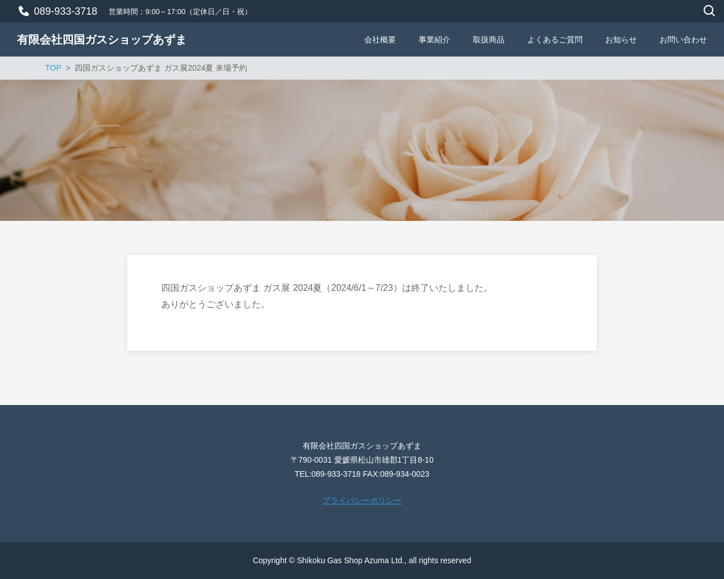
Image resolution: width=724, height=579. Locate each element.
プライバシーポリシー (362, 500)
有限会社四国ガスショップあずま (102, 39)
